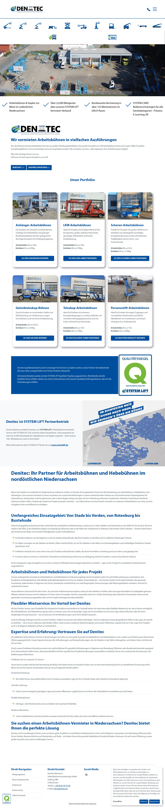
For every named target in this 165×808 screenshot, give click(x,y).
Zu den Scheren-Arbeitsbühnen (130, 260)
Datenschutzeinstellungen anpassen (82, 806)
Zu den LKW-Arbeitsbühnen (83, 260)
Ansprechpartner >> (39, 169)
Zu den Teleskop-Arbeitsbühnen (82, 340)
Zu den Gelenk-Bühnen (35, 340)
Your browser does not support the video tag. (82, 72)
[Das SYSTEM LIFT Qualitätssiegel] (7, 799)
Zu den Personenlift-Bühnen (130, 340)
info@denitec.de (61, 791)
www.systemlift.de (59, 447)
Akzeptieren (154, 801)
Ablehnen (143, 801)
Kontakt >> (18, 169)
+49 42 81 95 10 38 (62, 788)
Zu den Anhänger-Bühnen (35, 260)
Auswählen (117, 801)
